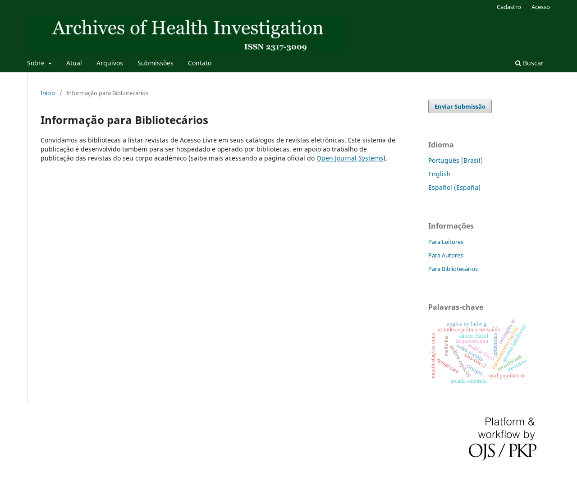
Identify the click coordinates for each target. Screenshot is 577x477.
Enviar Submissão (460, 106)
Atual (74, 63)
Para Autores (445, 255)
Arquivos (109, 63)
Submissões (155, 63)
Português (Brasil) (455, 160)
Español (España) (454, 187)
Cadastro (509, 7)
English (439, 174)
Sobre (36, 63)
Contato (199, 63)
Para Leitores (445, 242)
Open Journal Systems (349, 158)
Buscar (529, 63)
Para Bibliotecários (453, 269)
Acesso (540, 7)
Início (48, 93)
